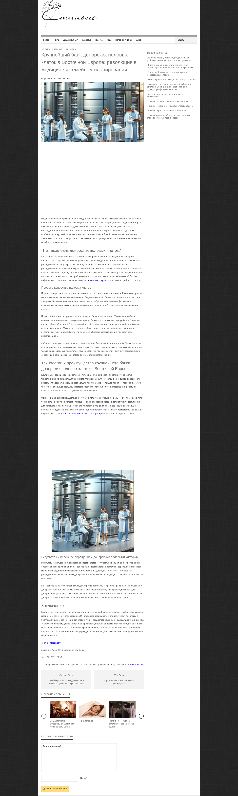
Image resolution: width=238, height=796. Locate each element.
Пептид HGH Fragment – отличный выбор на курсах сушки (121, 724)
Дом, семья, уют (70, 40)
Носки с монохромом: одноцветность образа (170, 105)
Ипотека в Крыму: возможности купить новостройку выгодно (167, 73)
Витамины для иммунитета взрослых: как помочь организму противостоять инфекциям (170, 66)
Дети (57, 40)
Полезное (69, 48)
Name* (83, 778)
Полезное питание (123, 40)
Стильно (46, 48)
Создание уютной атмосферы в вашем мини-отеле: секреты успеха (62, 724)
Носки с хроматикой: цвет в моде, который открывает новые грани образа (169, 116)
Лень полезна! (86, 721)
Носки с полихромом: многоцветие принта (169, 101)
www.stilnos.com (135, 664)
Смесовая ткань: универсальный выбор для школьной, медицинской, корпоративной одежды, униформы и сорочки (169, 87)
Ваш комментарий (79, 757)
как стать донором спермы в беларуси (80, 413)
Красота (98, 40)
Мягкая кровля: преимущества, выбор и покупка (171, 79)
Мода (108, 40)
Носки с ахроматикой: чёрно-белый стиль (168, 110)
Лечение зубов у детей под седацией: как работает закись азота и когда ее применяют (169, 59)
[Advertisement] (89, 179)
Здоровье (86, 40)
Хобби (139, 40)
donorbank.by (53, 642)
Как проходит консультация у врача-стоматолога (165, 95)
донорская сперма (97, 280)
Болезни (47, 40)
